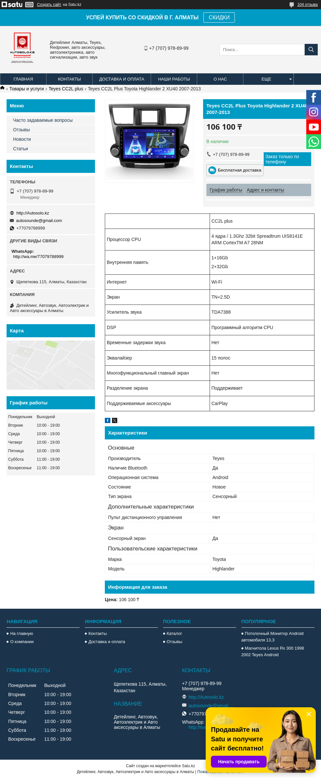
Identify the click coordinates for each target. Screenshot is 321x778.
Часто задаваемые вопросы (43, 120)
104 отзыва (307, 4)
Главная (23, 79)
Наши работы (174, 79)
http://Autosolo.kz (32, 213)
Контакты (69, 79)
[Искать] (311, 49)
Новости (22, 139)
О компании (22, 641)
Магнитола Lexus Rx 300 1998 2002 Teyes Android (272, 651)
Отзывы (21, 129)
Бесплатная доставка (239, 170)
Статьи (20, 148)
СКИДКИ (219, 17)
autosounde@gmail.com (39, 220)
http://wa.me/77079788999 (38, 256)
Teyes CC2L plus (66, 88)
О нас (220, 79)
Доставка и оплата (121, 79)
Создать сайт (49, 4)
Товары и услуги (26, 88)
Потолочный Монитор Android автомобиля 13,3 (272, 636)
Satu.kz (188, 766)
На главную (21, 633)
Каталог (174, 633)
